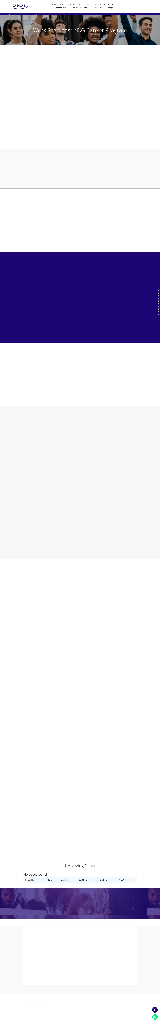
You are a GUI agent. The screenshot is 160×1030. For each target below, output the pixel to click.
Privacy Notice (28, 1020)
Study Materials (71, 4)
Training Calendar (57, 4)
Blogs (80, 4)
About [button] (98, 7)
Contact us (96, 1004)
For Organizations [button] (80, 7)
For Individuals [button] (60, 7)
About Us (96, 1001)
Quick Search (100, 4)
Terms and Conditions (64, 1020)
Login (110, 8)
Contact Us (89, 4)
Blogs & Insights (75, 1004)
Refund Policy (45, 1020)
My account (97, 1007)
